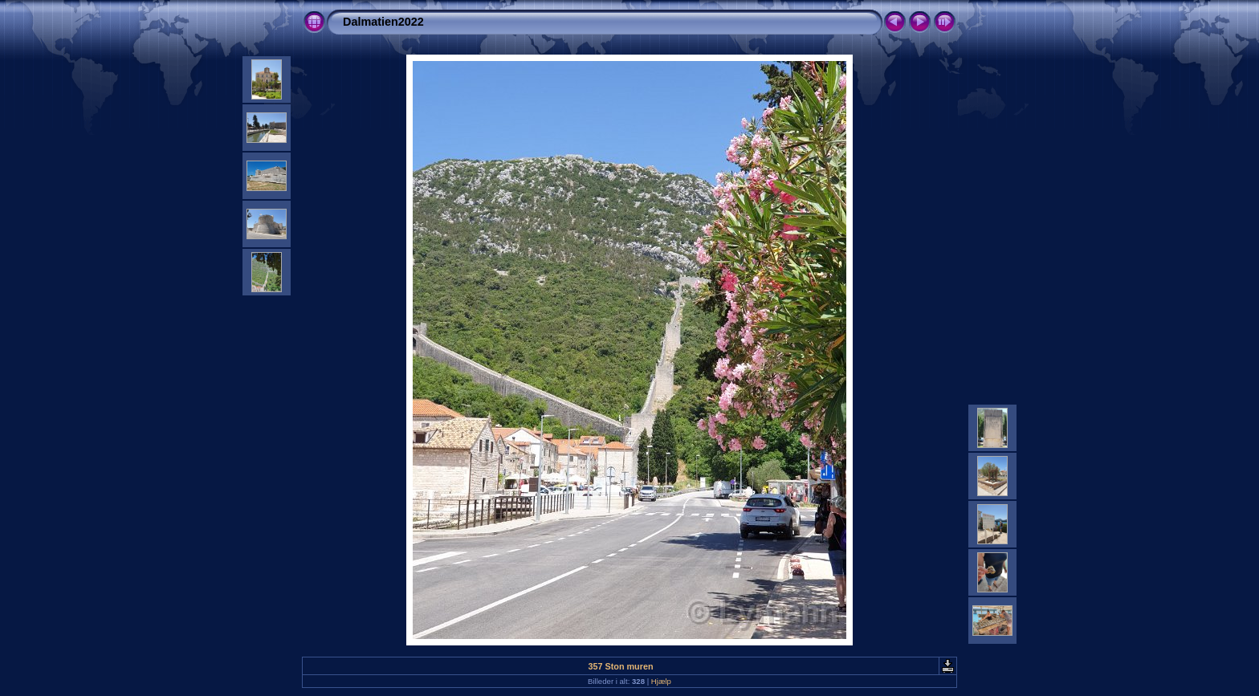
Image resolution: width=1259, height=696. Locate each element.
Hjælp (661, 681)
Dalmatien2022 (383, 21)
